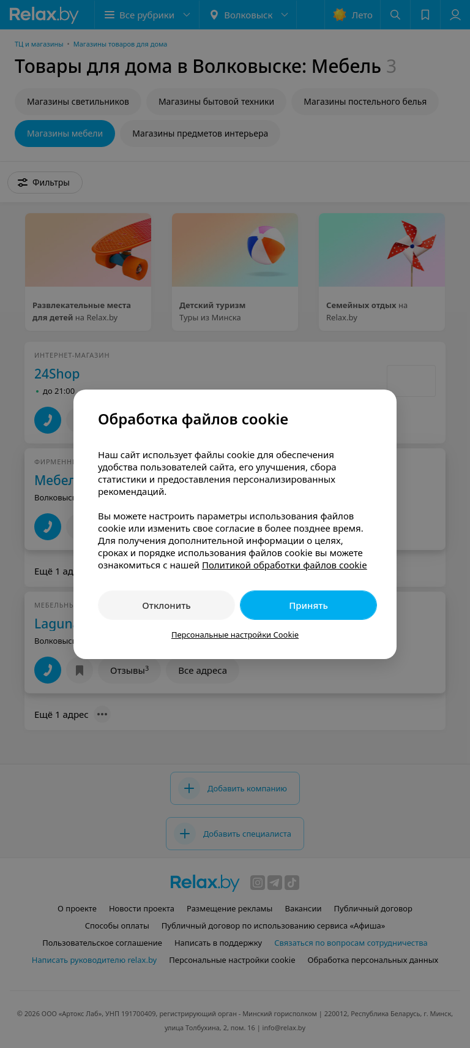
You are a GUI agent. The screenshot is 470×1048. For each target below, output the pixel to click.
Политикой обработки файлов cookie (284, 565)
